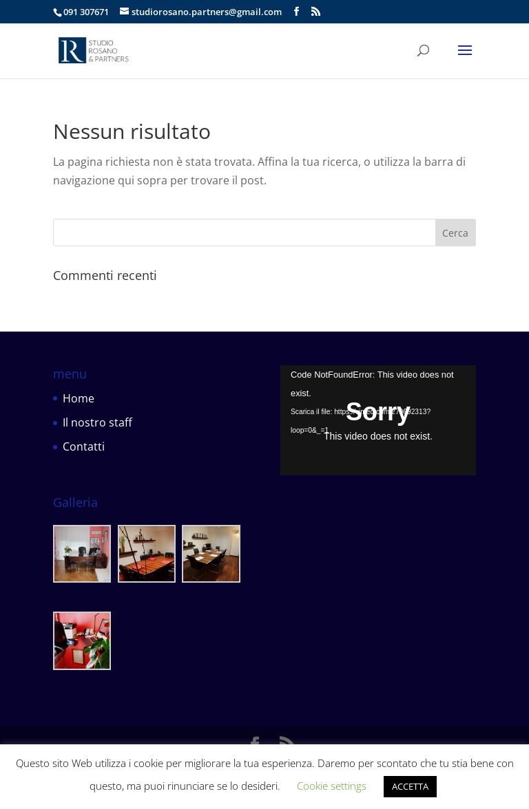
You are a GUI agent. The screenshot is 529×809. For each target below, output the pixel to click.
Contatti (84, 446)
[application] (378, 420)
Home (78, 398)
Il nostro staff (97, 422)
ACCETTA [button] (410, 786)
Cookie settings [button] (331, 785)
